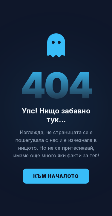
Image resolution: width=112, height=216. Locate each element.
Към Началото (56, 176)
